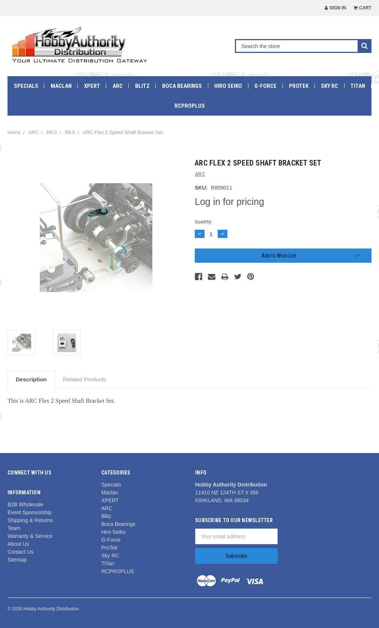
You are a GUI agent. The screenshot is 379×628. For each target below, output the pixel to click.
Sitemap (17, 560)
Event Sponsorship (30, 512)
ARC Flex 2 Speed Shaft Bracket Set (122, 132)
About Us (18, 544)
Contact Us (20, 552)
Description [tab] (31, 379)
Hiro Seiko (228, 86)
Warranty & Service (30, 536)
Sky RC (329, 86)
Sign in (335, 8)
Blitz (142, 86)
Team (14, 528)
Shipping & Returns (30, 520)
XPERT (92, 86)
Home (14, 132)
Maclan (61, 86)
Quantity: (203, 221)
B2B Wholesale (26, 504)
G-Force (265, 86)
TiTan (357, 86)
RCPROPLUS (189, 105)
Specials (26, 86)
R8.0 (52, 132)
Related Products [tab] (84, 379)
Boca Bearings (182, 86)
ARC (118, 86)
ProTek (298, 86)
